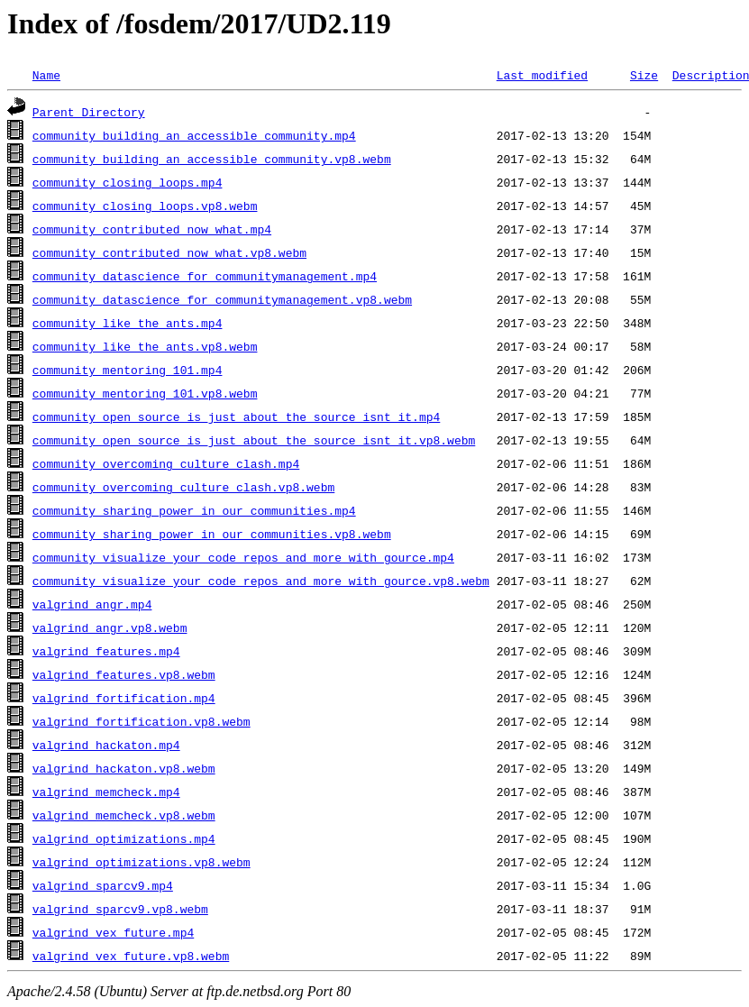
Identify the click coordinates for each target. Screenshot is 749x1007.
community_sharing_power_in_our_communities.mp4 (194, 510)
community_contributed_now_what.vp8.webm (169, 252)
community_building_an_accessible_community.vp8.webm (211, 159)
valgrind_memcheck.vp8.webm (123, 815)
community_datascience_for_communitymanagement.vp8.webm (222, 299)
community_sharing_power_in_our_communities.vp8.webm (211, 534)
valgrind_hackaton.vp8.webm (123, 768)
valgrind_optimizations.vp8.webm (141, 862)
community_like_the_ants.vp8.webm (145, 346)
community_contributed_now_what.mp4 (151, 229)
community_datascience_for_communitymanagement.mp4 (204, 276)
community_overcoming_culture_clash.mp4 (165, 463)
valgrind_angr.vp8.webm (109, 627)
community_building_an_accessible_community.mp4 (194, 135)
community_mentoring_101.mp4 (127, 370)
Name (46, 75)
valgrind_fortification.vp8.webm (141, 721)
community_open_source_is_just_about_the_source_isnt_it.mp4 (236, 416)
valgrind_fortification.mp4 (123, 698)
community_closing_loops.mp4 (127, 182)
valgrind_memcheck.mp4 (106, 791)
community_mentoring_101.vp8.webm (145, 393)
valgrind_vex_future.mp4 (113, 932)
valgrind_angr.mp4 (92, 604)
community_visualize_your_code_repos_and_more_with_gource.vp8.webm (260, 580)
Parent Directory (88, 112)
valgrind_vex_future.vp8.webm (130, 955)
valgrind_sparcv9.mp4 (102, 885)
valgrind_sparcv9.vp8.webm (120, 909)
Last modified (542, 75)
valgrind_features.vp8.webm (123, 674)
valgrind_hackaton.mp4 (106, 745)
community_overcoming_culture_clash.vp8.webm (183, 487)
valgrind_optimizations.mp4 (123, 838)
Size (644, 75)
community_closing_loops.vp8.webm (145, 205)
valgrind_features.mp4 (106, 651)
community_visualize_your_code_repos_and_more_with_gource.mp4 (243, 557)
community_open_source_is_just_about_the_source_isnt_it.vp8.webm (253, 440)
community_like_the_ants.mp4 (127, 323)
